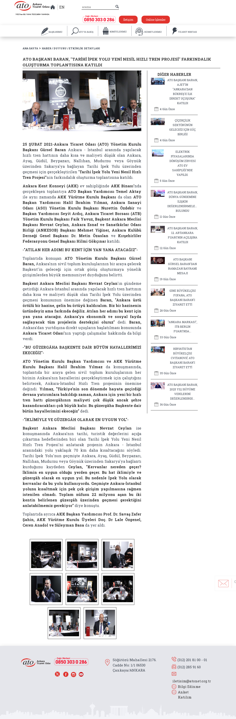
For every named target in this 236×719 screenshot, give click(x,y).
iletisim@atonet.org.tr (191, 681)
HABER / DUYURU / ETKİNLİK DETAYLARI (71, 48)
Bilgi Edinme (189, 686)
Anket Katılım (182, 695)
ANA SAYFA (30, 48)
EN (62, 7)
